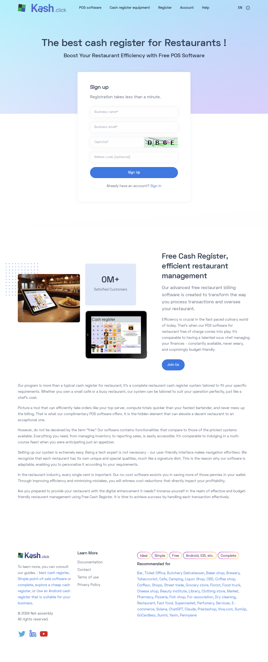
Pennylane (188, 615)
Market (232, 591)
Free (175, 556)
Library (194, 591)
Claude (190, 609)
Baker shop (215, 573)
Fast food (165, 603)
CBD (209, 579)
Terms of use (88, 577)
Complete (228, 556)
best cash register (54, 573)
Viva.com (225, 609)
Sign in (155, 186)
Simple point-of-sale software (42, 579)
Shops (157, 585)
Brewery (233, 573)
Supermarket (185, 603)
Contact (84, 570)
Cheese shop (147, 591)
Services (223, 603)
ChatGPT (176, 609)
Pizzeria (161, 597)
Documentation (90, 562)
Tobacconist (147, 579)
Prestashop (207, 609)
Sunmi (162, 615)
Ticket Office (154, 573)
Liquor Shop (195, 579)
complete (25, 585)
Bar (140, 573)
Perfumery (205, 603)
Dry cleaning (225, 597)
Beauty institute (173, 591)
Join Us (173, 365)
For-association (200, 597)
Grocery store (197, 585)
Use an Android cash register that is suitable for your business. (44, 597)
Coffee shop (225, 579)
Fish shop (177, 597)
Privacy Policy (88, 585)
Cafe (163, 579)
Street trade (174, 585)
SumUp (240, 609)
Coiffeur (143, 585)
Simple (160, 556)
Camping (176, 579)
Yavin (173, 615)
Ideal (144, 556)
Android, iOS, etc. (200, 556)
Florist (215, 585)
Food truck (231, 585)
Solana (161, 609)
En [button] (240, 8)
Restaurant (146, 603)
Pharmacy (145, 597)
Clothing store (213, 591)
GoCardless (146, 615)
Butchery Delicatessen (185, 573)
